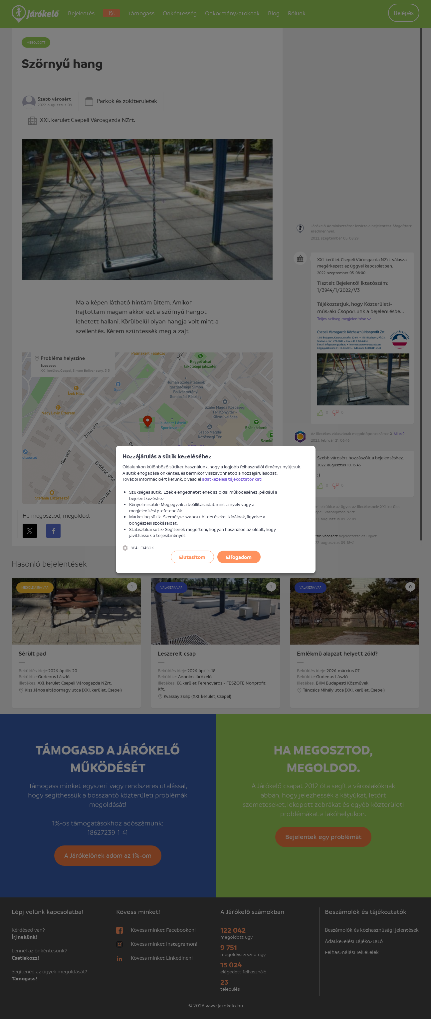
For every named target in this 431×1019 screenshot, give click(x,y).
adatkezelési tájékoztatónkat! (232, 479)
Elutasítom (192, 557)
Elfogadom (239, 557)
